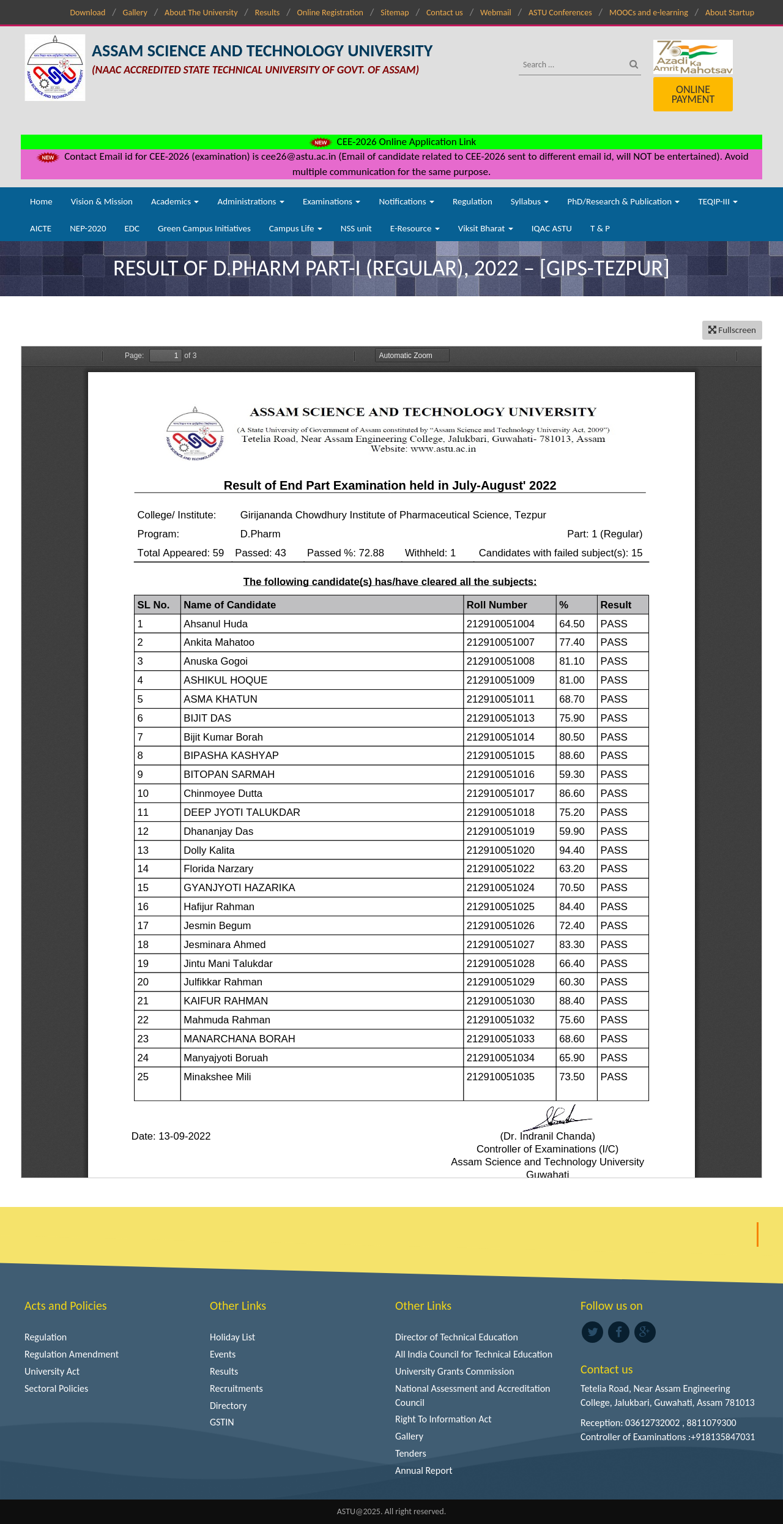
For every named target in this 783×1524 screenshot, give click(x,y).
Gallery (135, 12)
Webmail (495, 12)
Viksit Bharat (485, 228)
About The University (201, 12)
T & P (600, 228)
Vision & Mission (102, 201)
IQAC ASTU (552, 228)
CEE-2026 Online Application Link (391, 141)
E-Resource (415, 228)
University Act (52, 1371)
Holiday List (232, 1337)
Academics (175, 201)
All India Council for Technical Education (473, 1354)
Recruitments (236, 1388)
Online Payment (693, 94)
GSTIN (222, 1422)
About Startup (729, 12)
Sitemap (394, 12)
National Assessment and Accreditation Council (473, 1395)
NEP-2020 (88, 228)
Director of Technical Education (456, 1337)
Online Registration (330, 12)
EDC (131, 228)
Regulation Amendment (71, 1354)
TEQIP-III (718, 201)
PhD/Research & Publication (623, 201)
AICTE (40, 228)
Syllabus (530, 201)
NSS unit (356, 228)
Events (223, 1354)
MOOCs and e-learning (648, 12)
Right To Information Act (443, 1419)
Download (87, 12)
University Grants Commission (454, 1371)
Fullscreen (732, 329)
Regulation (472, 201)
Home (41, 201)
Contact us (444, 12)
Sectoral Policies (56, 1388)
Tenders (410, 1453)
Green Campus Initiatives (204, 228)
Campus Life (295, 228)
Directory (228, 1405)
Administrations (250, 201)
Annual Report (424, 1470)
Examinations (332, 201)
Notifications (406, 201)
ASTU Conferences (560, 12)
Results (267, 12)
